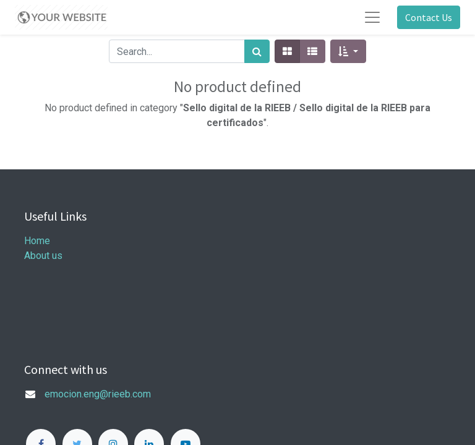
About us (43, 255)
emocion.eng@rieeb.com (98, 394)
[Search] (257, 51)
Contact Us (428, 17)
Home (37, 241)
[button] (348, 51)
